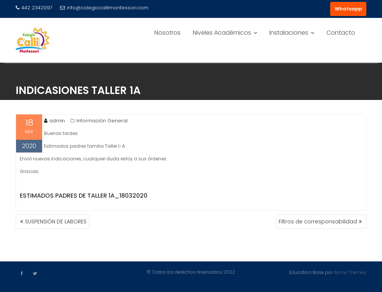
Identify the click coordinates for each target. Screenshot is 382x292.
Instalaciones (288, 32)
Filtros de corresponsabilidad (318, 221)
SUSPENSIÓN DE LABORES (56, 221)
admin (54, 121)
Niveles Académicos (222, 32)
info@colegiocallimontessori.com (104, 7)
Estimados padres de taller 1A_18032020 (83, 196)
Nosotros (167, 32)
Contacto (340, 32)
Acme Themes (350, 272)
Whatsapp (348, 8)
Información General (102, 121)
